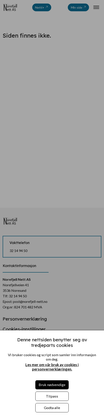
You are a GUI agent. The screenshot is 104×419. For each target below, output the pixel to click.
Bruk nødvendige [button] (52, 384)
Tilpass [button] (52, 396)
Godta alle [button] (52, 408)
